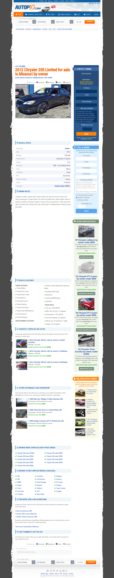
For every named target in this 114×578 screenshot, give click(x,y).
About (57, 573)
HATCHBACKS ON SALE (86, 293)
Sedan (67, 148)
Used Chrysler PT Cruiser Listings (86, 289)
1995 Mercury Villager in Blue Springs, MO (46, 399)
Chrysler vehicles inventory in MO (26, 517)
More (96, 14)
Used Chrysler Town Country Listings (86, 363)
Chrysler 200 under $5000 (25, 466)
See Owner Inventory (87, 84)
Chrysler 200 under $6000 (55, 453)
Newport (59, 476)
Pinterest (67, 82)
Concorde (20, 491)
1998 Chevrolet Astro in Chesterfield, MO (46, 410)
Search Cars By (64, 14)
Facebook (41, 82)
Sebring (58, 485)
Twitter (58, 82)
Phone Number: (86, 102)
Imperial (39, 485)
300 (18, 479)
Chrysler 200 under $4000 (25, 462)
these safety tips (87, 137)
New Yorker (40, 494)
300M (19, 482)
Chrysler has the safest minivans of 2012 (92, 409)
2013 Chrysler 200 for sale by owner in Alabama (48, 351)
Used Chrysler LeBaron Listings (86, 253)
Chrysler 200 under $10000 (25, 453)
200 (18, 476)
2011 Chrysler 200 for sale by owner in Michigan (49, 362)
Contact (71, 573)
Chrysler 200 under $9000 (55, 462)
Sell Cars (50, 14)
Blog (77, 14)
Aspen (19, 485)
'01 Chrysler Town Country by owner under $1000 (86, 350)
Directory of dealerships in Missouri (27, 527)
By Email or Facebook (83, 197)
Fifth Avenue (41, 479)
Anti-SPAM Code (86, 204)
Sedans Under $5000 (62, 186)
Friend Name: (86, 168)
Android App (44, 573)
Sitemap (51, 573)
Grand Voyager (41, 482)
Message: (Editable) (86, 108)
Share (92, 3)
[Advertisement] (57, 47)
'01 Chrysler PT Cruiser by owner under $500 (86, 277)
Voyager (59, 491)
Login (98, 3)
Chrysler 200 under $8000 (55, 459)
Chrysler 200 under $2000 (25, 456)
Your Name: (86, 156)
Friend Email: (86, 174)
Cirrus (19, 488)
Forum (87, 14)
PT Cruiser (59, 482)
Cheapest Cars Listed (33, 14)
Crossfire (40, 476)
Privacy (65, 573)
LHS (38, 491)
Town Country (60, 488)
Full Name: (86, 88)
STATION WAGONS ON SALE (86, 329)
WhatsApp (51, 82)
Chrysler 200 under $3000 (25, 459)
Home (18, 14)
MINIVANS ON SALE (86, 367)
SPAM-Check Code (86, 125)
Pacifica (59, 479)
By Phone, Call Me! (82, 200)
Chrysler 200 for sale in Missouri (26, 514)
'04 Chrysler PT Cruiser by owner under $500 (86, 313)
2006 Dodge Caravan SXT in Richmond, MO (47, 421)
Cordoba (20, 494)
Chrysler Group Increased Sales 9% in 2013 (92, 390)
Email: (86, 95)
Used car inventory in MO (24, 511)
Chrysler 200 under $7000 (55, 456)
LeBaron (39, 488)
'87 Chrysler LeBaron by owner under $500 (86, 241)
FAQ (61, 573)
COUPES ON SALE (85, 257)
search (90, 22)
